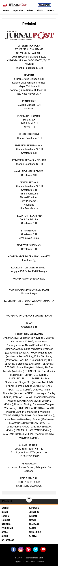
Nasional (6, 524)
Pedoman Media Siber (34, 558)
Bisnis (40, 10)
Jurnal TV (51, 10)
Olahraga (34, 524)
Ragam (32, 528)
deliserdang (8, 540)
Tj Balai (33, 536)
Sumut (5, 536)
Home (6, 10)
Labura (5, 516)
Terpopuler (17, 10)
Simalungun (35, 532)
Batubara (34, 508)
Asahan (5, 508)
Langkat (6, 520)
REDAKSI (19, 558)
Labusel (33, 516)
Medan (32, 520)
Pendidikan (7, 528)
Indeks (30, 10)
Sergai (5, 532)
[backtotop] (29, 500)
